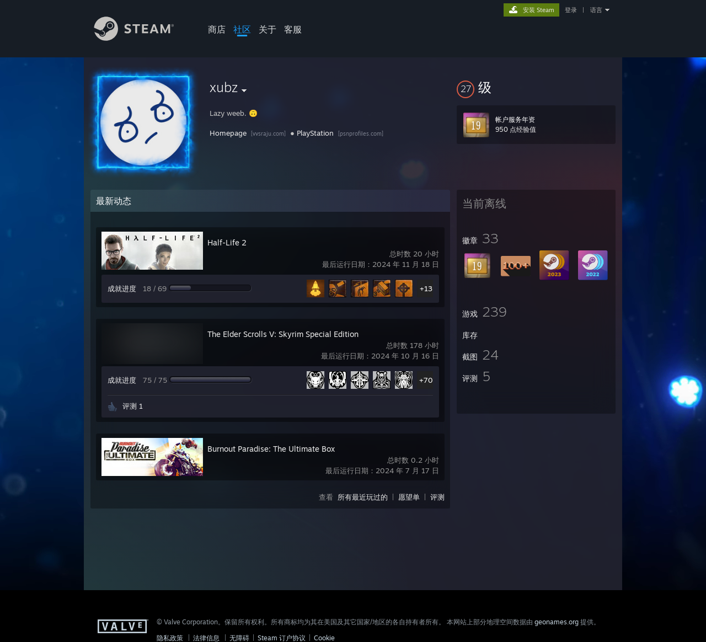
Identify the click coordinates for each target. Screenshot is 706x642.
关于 (267, 29)
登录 (571, 10)
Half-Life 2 (227, 242)
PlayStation (315, 133)
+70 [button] (426, 380)
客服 (293, 29)
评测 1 (132, 406)
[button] (536, 87)
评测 (437, 497)
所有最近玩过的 (363, 497)
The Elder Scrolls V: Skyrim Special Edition (283, 334)
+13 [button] (426, 288)
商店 (217, 29)
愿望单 (409, 497)
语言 (596, 10)
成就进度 (122, 288)
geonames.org (556, 622)
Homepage (228, 133)
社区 (242, 29)
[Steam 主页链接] (142, 37)
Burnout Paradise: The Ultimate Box (271, 448)
